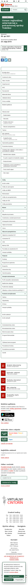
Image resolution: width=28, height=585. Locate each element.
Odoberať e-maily (9, 482)
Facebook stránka (14, 559)
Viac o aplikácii (5, 423)
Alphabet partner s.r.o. (21, 577)
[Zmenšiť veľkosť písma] (16, 1)
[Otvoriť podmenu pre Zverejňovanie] (25, 176)
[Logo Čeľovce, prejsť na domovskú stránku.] (14, 5)
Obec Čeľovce (18, 579)
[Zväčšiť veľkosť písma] (19, 1)
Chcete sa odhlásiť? (5, 485)
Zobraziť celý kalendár (7, 443)
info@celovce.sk (14, 558)
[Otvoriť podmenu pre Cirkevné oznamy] (25, 321)
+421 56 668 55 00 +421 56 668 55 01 (14, 556)
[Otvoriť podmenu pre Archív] (25, 311)
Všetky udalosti (5, 457)
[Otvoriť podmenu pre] (25, 69)
